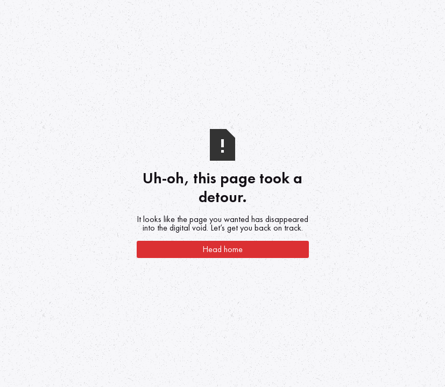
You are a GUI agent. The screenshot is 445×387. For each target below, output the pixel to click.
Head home (222, 249)
